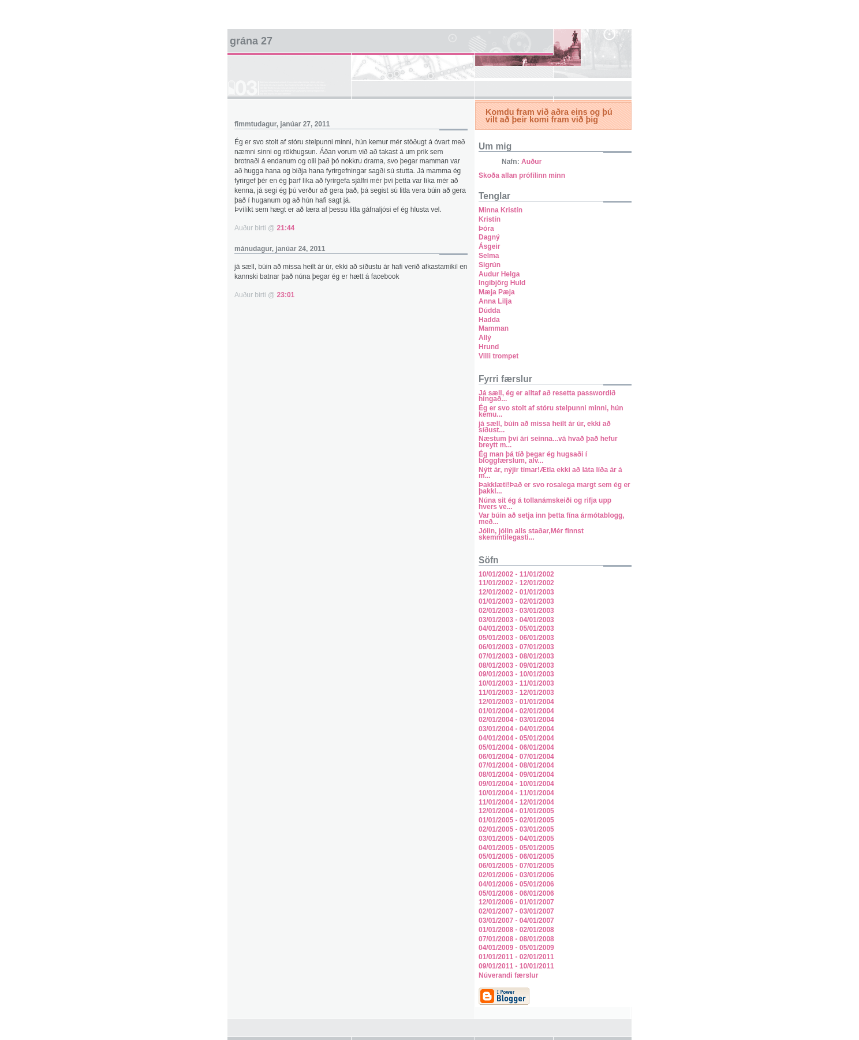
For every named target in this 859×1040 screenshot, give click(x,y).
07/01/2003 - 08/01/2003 (516, 656)
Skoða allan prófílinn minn (522, 175)
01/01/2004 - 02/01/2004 (516, 711)
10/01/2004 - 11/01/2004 (516, 793)
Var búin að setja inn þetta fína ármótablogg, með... (552, 518)
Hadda (489, 320)
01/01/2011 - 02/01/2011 (516, 957)
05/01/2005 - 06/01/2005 (516, 856)
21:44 (286, 228)
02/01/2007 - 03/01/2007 (516, 911)
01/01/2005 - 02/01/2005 (516, 820)
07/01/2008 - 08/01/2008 (516, 939)
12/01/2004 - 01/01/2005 (516, 811)
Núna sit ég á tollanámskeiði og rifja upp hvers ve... (545, 503)
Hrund (489, 347)
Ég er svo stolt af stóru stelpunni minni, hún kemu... (551, 411)
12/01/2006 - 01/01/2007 (516, 902)
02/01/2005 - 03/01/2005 (516, 829)
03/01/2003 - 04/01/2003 (516, 620)
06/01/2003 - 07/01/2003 (516, 647)
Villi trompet (498, 356)
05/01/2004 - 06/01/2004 (516, 747)
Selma (489, 256)
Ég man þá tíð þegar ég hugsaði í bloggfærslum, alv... (533, 457)
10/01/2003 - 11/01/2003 (516, 683)
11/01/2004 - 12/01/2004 (516, 802)
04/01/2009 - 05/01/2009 (516, 948)
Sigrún (490, 265)
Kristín (490, 219)
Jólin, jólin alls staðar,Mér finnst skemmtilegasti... (531, 534)
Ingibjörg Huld (502, 283)
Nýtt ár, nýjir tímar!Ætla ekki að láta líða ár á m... (550, 473)
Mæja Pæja (497, 292)
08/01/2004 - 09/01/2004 (516, 774)
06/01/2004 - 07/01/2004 (516, 757)
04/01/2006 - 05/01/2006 (516, 884)
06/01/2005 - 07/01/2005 (516, 866)
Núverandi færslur (508, 975)
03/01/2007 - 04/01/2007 (516, 920)
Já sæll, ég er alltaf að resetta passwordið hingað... (547, 396)
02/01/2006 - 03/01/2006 (516, 875)
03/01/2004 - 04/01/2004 (516, 729)
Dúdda (489, 310)
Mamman (494, 328)
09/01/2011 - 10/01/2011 (516, 966)
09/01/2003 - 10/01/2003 (516, 674)
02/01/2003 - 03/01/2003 (516, 611)
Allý (485, 338)
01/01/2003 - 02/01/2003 (516, 601)
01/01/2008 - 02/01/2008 (516, 930)
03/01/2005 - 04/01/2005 (516, 839)
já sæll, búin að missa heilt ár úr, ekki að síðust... (545, 427)
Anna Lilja (495, 301)
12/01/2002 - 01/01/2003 (516, 592)
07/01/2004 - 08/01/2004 (516, 765)
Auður (531, 162)
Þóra (486, 229)
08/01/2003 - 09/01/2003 (516, 665)
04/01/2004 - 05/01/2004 (516, 738)
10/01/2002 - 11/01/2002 (516, 574)
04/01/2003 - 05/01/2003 (516, 628)
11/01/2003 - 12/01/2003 (516, 693)
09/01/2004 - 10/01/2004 (516, 784)
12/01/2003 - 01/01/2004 (516, 702)
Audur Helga (499, 274)
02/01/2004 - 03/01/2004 (516, 720)
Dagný (489, 237)
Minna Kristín (500, 210)
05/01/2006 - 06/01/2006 (516, 893)
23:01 (286, 295)
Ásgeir (489, 246)
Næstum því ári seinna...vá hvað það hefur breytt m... (548, 442)
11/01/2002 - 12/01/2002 (516, 583)
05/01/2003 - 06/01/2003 (516, 638)
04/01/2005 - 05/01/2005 (516, 848)
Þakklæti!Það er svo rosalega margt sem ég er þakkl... (554, 488)
